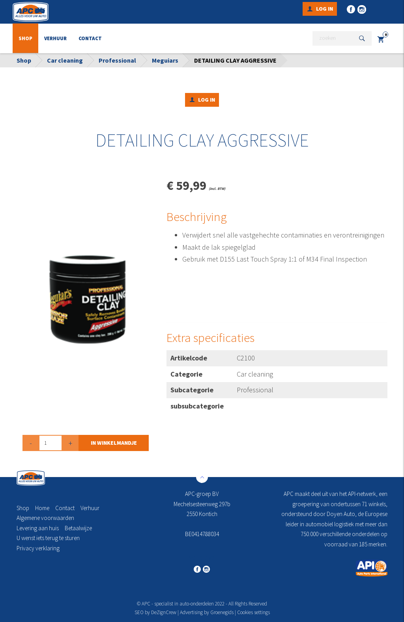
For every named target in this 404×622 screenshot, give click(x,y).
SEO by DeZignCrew (155, 612)
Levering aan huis (38, 528)
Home (42, 508)
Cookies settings (253, 612)
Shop (25, 38)
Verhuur (55, 38)
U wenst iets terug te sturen (48, 538)
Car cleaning (65, 60)
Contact (90, 38)
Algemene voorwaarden (45, 518)
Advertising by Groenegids (207, 612)
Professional (117, 60)
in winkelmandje (114, 442)
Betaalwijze (78, 528)
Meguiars (165, 60)
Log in (324, 8)
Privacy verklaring (38, 548)
